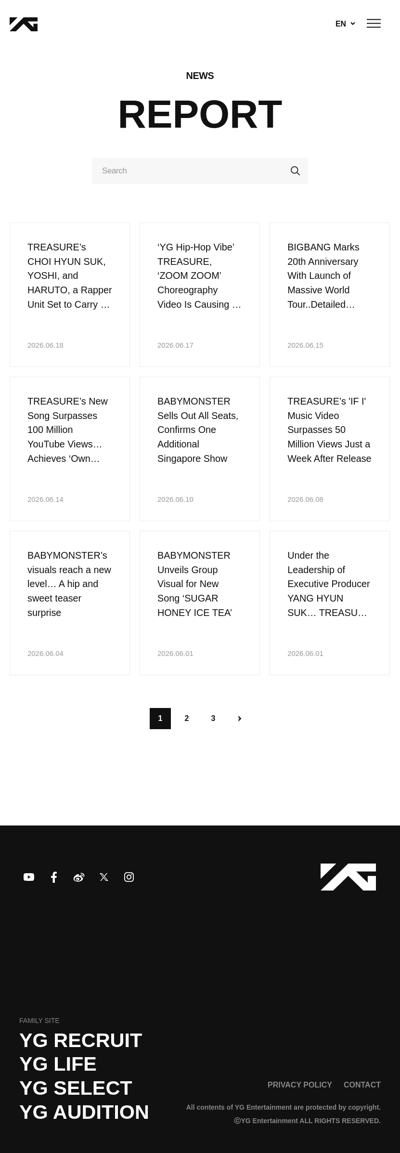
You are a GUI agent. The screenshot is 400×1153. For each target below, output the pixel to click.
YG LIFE (58, 1064)
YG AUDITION (84, 1112)
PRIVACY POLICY (300, 1084)
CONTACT (362, 1084)
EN (340, 23)
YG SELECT (75, 1088)
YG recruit (80, 1040)
